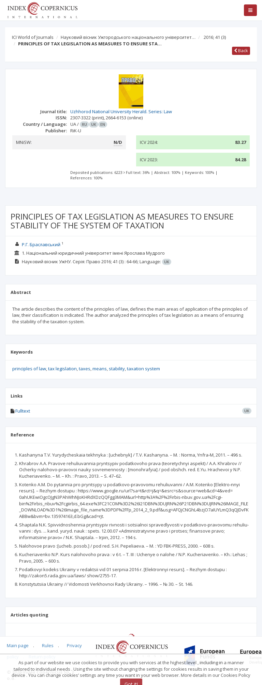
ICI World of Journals (33, 37)
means (99, 369)
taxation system (143, 369)
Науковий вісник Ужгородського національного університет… (128, 37)
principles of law (29, 369)
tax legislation (62, 369)
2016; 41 (215, 37)
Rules (48, 645)
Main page (18, 645)
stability (117, 369)
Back (241, 50)
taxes (84, 369)
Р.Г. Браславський (41, 244)
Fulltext (22, 411)
